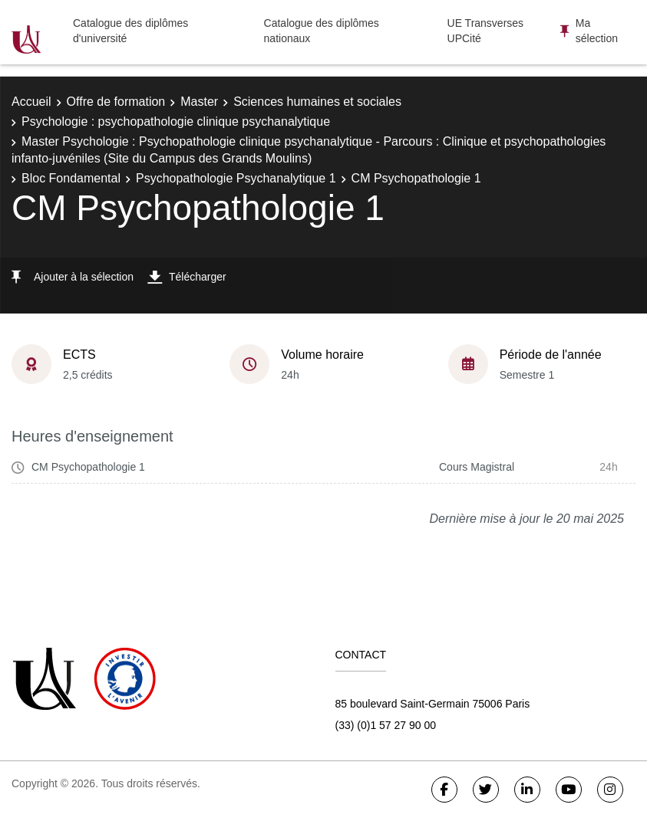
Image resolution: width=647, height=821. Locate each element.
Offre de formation (116, 101)
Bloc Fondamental (70, 178)
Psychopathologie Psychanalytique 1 (236, 178)
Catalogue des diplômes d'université (130, 30)
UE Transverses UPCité (485, 30)
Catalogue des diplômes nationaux (321, 30)
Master (199, 101)
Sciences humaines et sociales (317, 101)
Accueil (31, 101)
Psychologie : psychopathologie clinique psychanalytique (175, 121)
